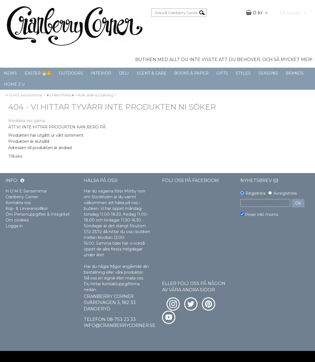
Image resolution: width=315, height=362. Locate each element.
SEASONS (268, 73)
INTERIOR (101, 73)
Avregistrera (285, 193)
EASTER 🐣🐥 (38, 73)
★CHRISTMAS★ (60, 95)
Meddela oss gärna (26, 120)
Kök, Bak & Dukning (95, 95)
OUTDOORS (71, 73)
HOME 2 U (14, 84)
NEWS (10, 73)
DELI (124, 73)
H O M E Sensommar (24, 95)
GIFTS (222, 73)
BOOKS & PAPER (191, 73)
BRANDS (295, 73)
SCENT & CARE (151, 73)
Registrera (255, 193)
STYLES (243, 73)
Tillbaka (15, 156)
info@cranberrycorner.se (119, 325)
